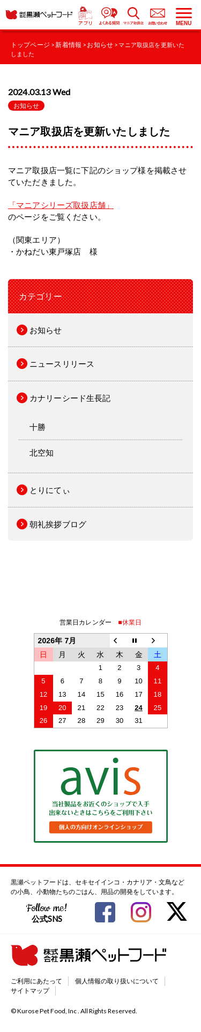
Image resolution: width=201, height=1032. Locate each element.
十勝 (37, 427)
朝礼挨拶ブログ (57, 524)
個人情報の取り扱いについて (117, 981)
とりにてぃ (49, 490)
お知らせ (26, 106)
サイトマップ (30, 991)
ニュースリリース (61, 363)
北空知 (41, 452)
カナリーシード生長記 (70, 398)
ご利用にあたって (36, 981)
